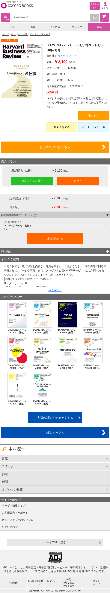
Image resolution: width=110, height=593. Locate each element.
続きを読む (55, 290)
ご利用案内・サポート (15, 512)
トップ (11, 26)
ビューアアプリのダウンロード (20, 519)
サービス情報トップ (13, 505)
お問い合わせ (10, 526)
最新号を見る (62, 127)
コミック (77, 26)
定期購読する (55, 238)
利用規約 (13, 582)
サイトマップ (96, 583)
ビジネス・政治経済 (40, 34)
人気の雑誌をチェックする (55, 417)
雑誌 (99, 26)
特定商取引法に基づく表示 (68, 582)
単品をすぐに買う (32, 180)
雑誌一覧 (23, 34)
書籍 (33, 26)
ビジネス (55, 26)
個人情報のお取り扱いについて (41, 583)
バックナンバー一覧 (94, 127)
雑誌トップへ (55, 432)
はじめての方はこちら (55, 147)
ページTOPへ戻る (55, 542)
